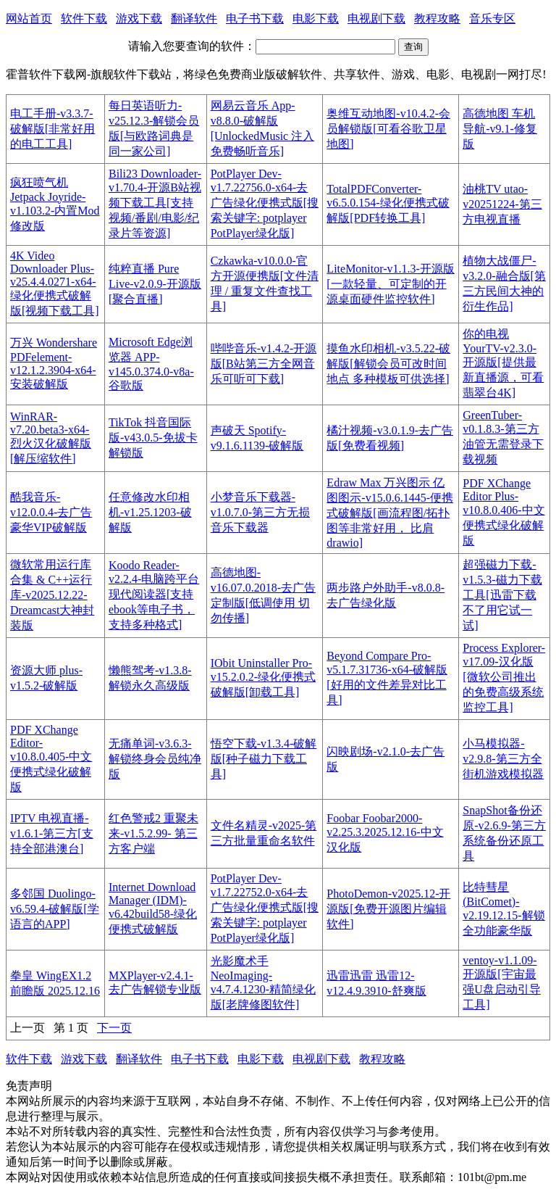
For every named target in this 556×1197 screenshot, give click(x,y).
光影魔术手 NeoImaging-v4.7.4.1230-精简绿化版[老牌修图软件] (263, 983)
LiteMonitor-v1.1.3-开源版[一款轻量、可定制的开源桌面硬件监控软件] (391, 283)
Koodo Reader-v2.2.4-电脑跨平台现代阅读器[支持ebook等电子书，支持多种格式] (154, 595)
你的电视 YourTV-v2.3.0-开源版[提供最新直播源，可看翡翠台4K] (503, 363)
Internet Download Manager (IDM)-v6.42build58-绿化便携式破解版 (153, 908)
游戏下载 (139, 18)
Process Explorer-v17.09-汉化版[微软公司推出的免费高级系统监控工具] (504, 677)
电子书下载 (255, 18)
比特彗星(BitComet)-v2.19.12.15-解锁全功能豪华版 (503, 909)
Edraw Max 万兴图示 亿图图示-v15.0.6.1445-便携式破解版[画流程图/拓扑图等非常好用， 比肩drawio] (390, 512)
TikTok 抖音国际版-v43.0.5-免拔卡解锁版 (153, 437)
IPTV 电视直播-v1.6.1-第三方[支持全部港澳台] (51, 833)
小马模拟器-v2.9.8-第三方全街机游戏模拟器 (503, 758)
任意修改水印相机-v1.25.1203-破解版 (150, 512)
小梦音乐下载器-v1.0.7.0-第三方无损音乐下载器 (260, 512)
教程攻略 (437, 18)
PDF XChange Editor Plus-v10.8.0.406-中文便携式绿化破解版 (503, 512)
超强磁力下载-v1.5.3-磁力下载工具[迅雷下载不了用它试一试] (502, 594)
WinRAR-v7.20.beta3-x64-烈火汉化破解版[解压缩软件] (50, 437)
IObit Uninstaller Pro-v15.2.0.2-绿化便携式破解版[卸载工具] (263, 677)
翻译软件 (194, 18)
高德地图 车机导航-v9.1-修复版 (500, 128)
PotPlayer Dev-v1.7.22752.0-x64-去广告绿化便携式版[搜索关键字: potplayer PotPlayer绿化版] (265, 908)
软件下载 (84, 18)
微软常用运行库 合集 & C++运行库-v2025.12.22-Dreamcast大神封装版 (52, 594)
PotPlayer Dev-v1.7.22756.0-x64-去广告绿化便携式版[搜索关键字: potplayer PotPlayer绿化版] (265, 203)
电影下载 (315, 18)
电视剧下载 (376, 18)
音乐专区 (492, 18)
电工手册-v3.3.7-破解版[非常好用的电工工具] (52, 128)
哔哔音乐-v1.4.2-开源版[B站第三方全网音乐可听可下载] (264, 363)
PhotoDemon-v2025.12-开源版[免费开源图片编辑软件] (388, 908)
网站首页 (29, 18)
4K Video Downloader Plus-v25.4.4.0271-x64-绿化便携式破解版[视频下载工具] (54, 283)
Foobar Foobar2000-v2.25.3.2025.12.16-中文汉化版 (385, 832)
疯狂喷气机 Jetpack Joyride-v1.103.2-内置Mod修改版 (55, 204)
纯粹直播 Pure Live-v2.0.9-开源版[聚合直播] (155, 283)
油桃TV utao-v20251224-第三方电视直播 (502, 204)
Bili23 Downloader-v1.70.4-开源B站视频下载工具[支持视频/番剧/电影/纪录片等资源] (155, 203)
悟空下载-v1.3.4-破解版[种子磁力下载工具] (264, 758)
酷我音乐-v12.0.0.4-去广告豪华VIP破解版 (51, 512)
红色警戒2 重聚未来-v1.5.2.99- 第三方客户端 (153, 833)
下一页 (114, 1028)
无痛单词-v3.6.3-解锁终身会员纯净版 (155, 758)
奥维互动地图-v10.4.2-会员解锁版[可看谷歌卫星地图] (388, 128)
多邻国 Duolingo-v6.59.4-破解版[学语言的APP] (54, 908)
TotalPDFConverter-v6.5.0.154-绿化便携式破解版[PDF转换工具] (388, 203)
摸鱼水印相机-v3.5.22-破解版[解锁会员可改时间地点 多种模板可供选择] (388, 363)
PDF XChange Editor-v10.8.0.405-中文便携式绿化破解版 (51, 758)
